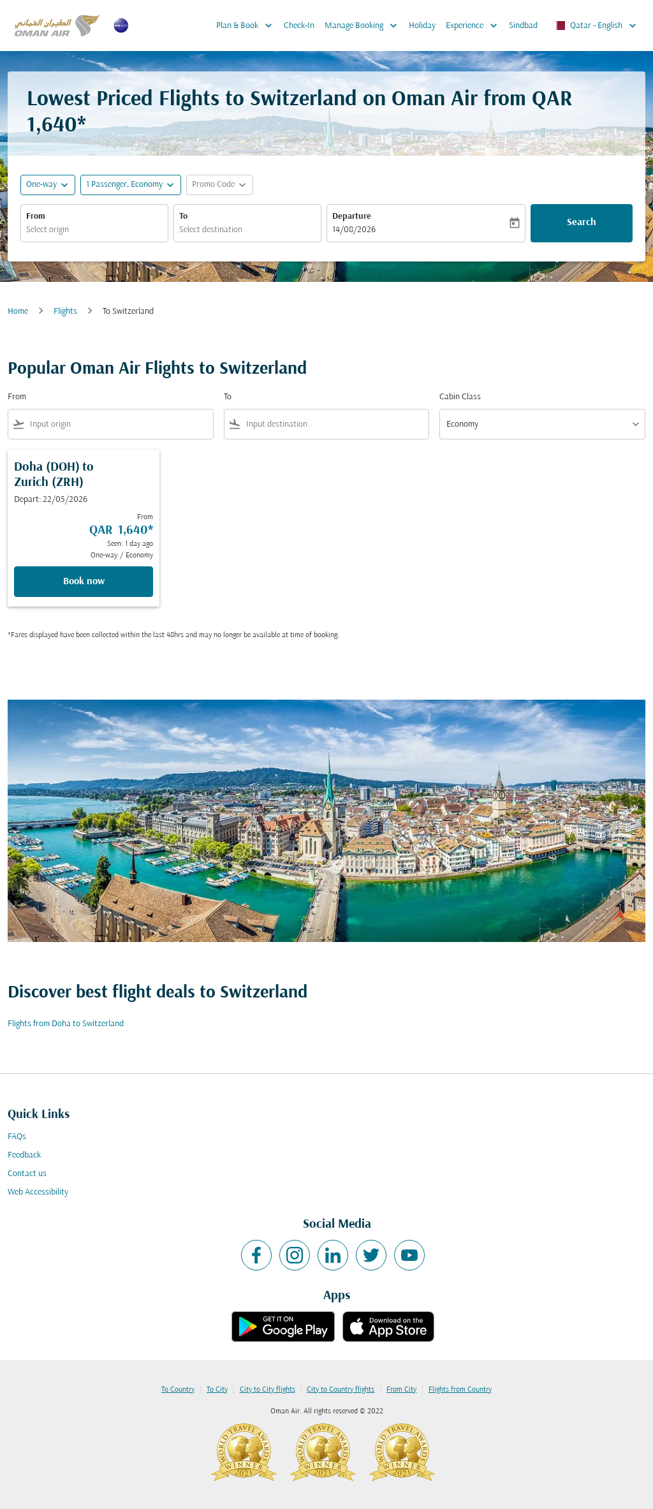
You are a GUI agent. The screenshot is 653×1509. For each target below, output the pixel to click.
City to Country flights (340, 1390)
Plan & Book (247, 25)
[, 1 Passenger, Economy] (124, 184)
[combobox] (94, 230)
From (35, 216)
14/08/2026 (354, 230)
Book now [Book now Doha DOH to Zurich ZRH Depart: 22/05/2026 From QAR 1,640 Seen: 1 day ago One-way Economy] (84, 582)
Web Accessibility (38, 1192)
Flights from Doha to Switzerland (66, 1024)
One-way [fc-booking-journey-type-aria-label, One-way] (41, 184)
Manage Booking (364, 25)
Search (581, 222)
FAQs (17, 1137)
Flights (65, 311)
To (183, 216)
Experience (475, 25)
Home (18, 311)
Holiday (422, 26)
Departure (351, 216)
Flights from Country (460, 1390)
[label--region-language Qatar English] (595, 25)
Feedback (24, 1155)
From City (401, 1390)
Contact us (27, 1174)
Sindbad (523, 26)
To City (217, 1390)
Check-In (299, 26)
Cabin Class (460, 397)
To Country (177, 1390)
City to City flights (267, 1390)
